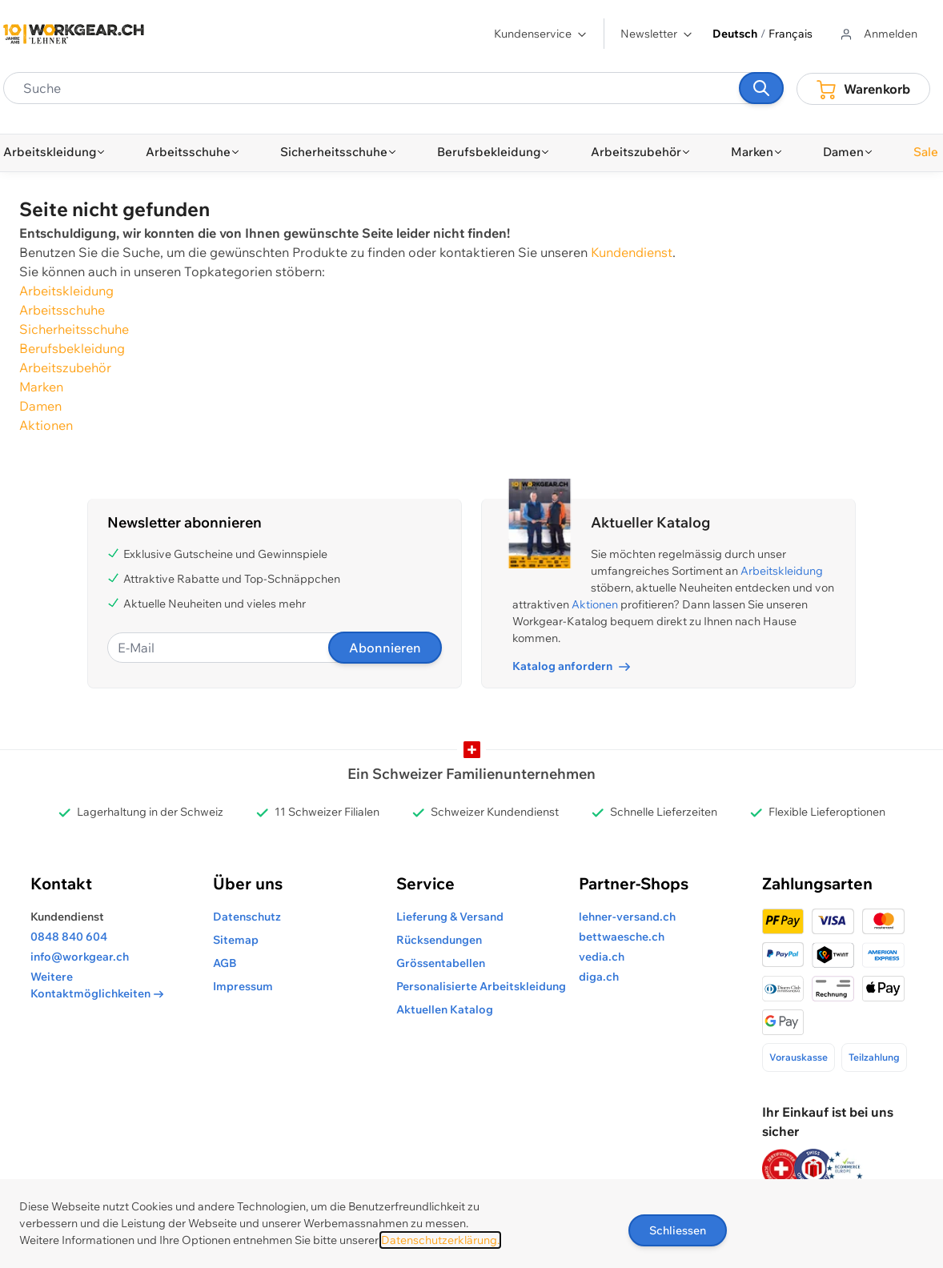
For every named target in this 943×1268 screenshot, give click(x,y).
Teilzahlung (874, 1057)
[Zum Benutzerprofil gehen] (877, 34)
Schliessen (677, 1230)
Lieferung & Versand (450, 916)
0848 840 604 (68, 936)
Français (790, 33)
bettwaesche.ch (621, 936)
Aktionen (46, 425)
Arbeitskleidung (66, 291)
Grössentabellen (440, 963)
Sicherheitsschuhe (74, 329)
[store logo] (73, 34)
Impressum (243, 986)
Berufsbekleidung (72, 348)
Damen (40, 406)
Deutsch (734, 33)
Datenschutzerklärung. (440, 1240)
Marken (41, 387)
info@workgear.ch (79, 956)
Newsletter (656, 33)
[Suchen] (761, 88)
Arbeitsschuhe (62, 310)
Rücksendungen (439, 940)
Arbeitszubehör (65, 367)
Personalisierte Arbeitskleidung (481, 986)
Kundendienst (631, 252)
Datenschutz (247, 916)
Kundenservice (541, 33)
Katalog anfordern (571, 666)
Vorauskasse (798, 1057)
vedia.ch (601, 956)
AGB (225, 963)
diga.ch (599, 976)
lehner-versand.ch (627, 916)
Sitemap (236, 940)
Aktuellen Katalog (444, 1009)
